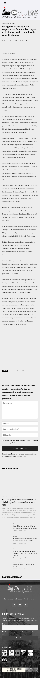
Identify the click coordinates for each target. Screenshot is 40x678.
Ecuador (15, 520)
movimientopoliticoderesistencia (18, 355)
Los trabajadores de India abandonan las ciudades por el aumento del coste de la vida (19, 486)
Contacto (27, 669)
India (3, 481)
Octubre (12, 53)
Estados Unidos (5, 23)
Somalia (13, 23)
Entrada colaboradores (16, 669)
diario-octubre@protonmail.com (25, 583)
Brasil (14, 508)
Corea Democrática (18, 546)
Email (4, 608)
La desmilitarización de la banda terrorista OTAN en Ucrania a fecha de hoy (25, 538)
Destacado (16, 533)
